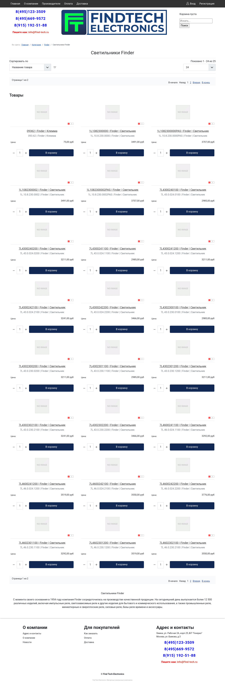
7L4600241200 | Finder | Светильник (42, 483)
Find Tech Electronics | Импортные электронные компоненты (112, 680)
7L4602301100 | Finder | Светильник (42, 542)
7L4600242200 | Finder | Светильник (183, 483)
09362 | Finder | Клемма (42, 131)
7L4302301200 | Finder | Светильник (183, 366)
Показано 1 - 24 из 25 (203, 61)
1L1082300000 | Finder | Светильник (112, 131)
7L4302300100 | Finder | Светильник (183, 307)
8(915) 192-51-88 (30, 25)
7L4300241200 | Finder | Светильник (183, 248)
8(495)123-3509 (31, 12)
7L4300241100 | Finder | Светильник (112, 248)
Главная (15, 3)
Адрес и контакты (32, 633)
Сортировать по (18, 61)
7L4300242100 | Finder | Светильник (42, 307)
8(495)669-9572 (31, 18)
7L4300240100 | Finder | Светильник (183, 189)
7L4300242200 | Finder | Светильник (112, 307)
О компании (31, 3)
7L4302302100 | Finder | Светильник (42, 425)
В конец (206, 82)
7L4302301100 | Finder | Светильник (112, 366)
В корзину (51, 152)
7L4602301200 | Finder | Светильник (112, 542)
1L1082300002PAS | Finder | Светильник (112, 189)
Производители (51, 3)
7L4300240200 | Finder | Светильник (42, 248)
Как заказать (91, 633)
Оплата (68, 3)
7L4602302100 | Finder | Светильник (183, 542)
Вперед (196, 82)
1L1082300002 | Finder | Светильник (42, 189)
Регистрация (206, 3)
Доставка (82, 3)
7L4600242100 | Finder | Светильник (112, 483)
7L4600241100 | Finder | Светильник (183, 425)
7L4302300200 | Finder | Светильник (42, 366)
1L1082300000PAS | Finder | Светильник (183, 131)
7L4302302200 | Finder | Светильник (112, 425)
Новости (27, 642)
